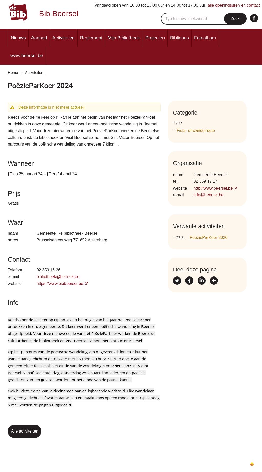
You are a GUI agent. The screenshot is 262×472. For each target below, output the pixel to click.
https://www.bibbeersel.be (60, 283)
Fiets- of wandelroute (196, 130)
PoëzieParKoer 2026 (201, 237)
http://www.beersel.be (213, 188)
